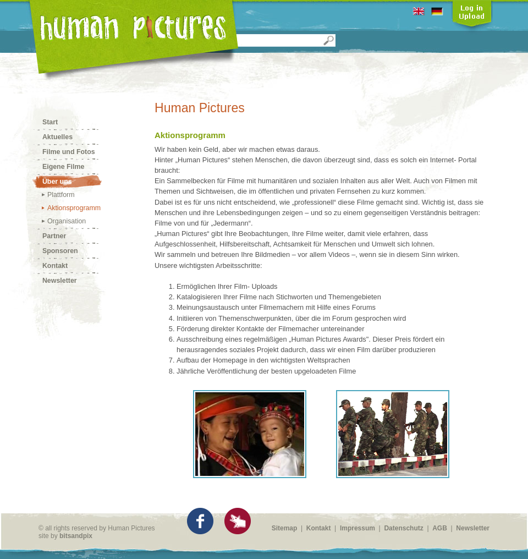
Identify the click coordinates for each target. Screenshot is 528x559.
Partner (54, 237)
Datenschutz (403, 528)
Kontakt (55, 266)
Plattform (61, 195)
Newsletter (59, 281)
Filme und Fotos (68, 152)
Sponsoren (60, 251)
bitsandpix (75, 536)
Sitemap (285, 528)
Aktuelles (57, 137)
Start (50, 123)
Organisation (66, 222)
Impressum (357, 528)
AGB (439, 528)
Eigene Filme (63, 167)
